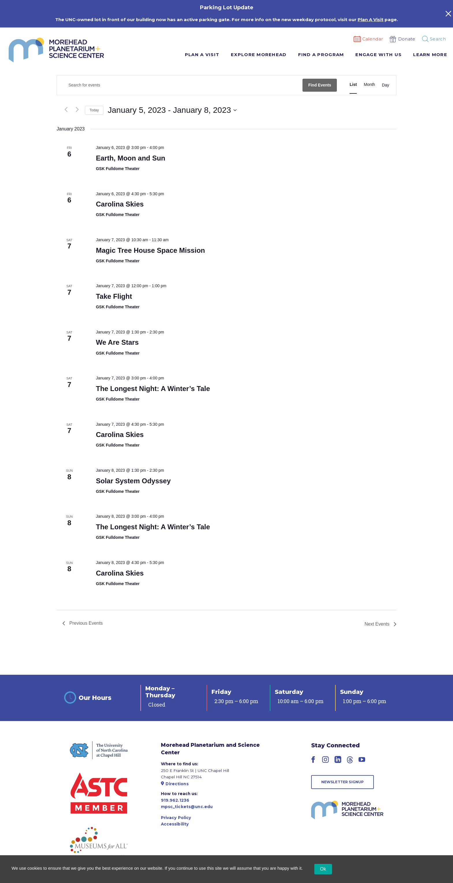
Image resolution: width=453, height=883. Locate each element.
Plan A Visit (202, 54)
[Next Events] (77, 109)
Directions (175, 783)
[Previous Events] (65, 109)
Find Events (319, 85)
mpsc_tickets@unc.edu (187, 806)
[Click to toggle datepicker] (172, 110)
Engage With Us (378, 54)
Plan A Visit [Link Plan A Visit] (370, 19)
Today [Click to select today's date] (94, 110)
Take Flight (114, 296)
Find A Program (321, 54)
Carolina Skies (120, 204)
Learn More (430, 54)
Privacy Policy (176, 817)
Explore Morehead (258, 54)
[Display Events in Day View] (385, 85)
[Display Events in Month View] (369, 84)
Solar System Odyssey (133, 481)
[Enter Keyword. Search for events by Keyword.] (179, 85)
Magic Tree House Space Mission (150, 250)
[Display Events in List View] (353, 84)
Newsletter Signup (342, 782)
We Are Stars (117, 342)
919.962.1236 (175, 800)
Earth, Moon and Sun (130, 158)
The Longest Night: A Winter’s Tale (153, 388)
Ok (323, 869)
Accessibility (175, 824)
